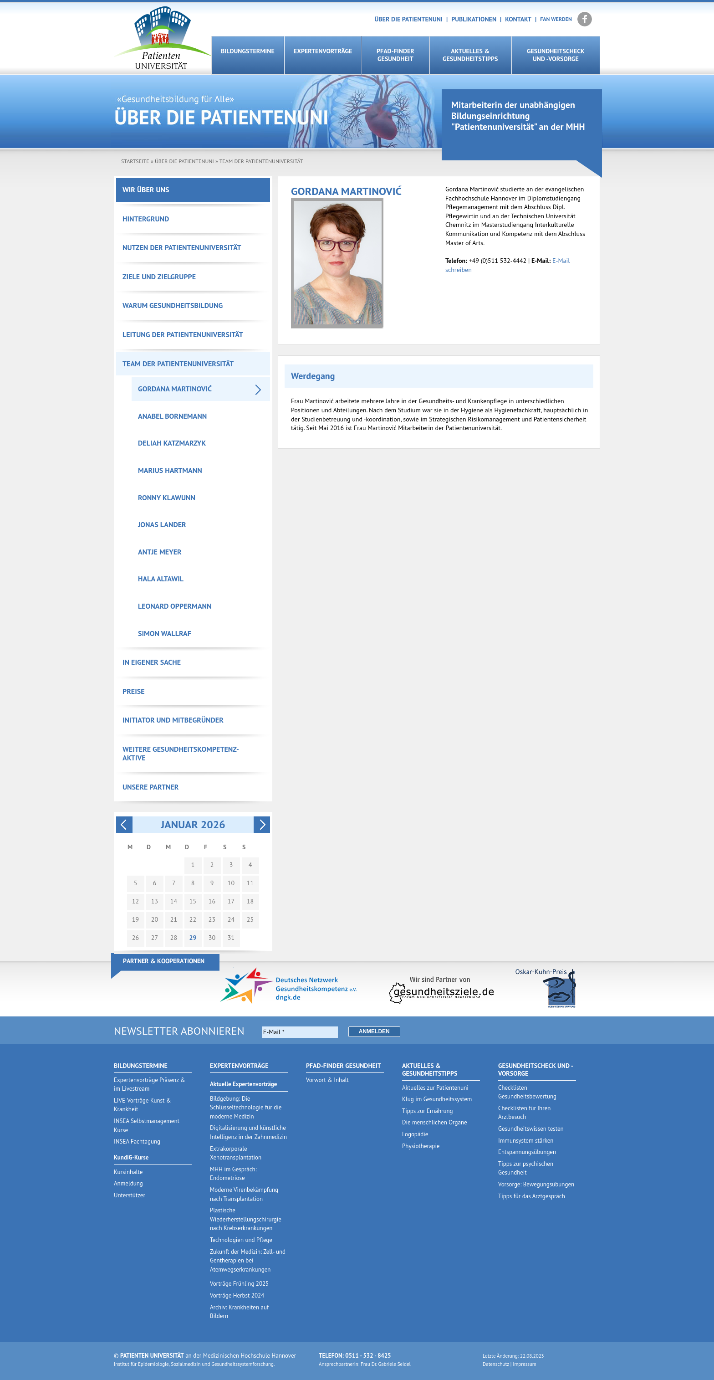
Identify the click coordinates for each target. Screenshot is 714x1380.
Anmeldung (128, 1183)
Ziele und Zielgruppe (159, 276)
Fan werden (556, 18)
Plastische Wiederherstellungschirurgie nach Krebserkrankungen (245, 1219)
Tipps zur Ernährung (427, 1111)
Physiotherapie (420, 1146)
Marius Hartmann (170, 470)
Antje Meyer (160, 551)
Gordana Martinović (175, 388)
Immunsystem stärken (525, 1140)
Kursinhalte (128, 1172)
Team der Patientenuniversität (261, 161)
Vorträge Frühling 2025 (239, 1284)
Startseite (135, 161)
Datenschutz (496, 1364)
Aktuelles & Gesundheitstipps (470, 55)
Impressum (524, 1364)
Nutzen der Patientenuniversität (181, 247)
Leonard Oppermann (175, 605)
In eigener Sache (151, 662)
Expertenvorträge (323, 51)
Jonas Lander (162, 524)
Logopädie (415, 1134)
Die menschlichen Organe (434, 1122)
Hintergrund (145, 218)
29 (192, 938)
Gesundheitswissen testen (531, 1129)
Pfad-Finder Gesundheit (395, 55)
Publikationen (473, 19)
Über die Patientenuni (409, 19)
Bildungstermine (248, 51)
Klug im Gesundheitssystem (437, 1099)
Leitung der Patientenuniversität (182, 334)
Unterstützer (129, 1195)
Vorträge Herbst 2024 (237, 1295)
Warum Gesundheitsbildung (172, 305)
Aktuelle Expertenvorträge (243, 1084)
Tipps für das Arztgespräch (531, 1196)
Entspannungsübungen (527, 1152)
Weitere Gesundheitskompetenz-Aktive (180, 753)
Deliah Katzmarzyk (172, 442)
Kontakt (518, 19)
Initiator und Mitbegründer (173, 719)
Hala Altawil (161, 578)
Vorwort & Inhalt (327, 1080)
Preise (133, 691)
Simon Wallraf (164, 633)
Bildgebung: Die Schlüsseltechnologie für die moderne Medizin (245, 1107)
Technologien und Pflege (241, 1240)
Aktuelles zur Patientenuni (435, 1088)
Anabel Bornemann (172, 416)
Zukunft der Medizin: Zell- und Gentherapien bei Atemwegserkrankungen (248, 1260)
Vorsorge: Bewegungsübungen (536, 1184)
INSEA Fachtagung (137, 1141)
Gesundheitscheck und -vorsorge (556, 55)
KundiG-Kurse (131, 1157)
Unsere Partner (150, 786)
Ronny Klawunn (166, 497)
